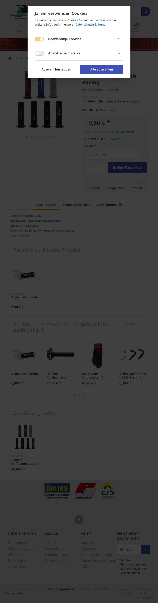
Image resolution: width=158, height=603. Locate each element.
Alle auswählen (101, 69)
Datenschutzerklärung (90, 24)
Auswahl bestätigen (56, 69)
